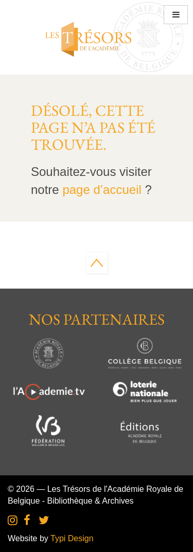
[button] (176, 14)
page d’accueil (101, 190)
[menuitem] (12, 520)
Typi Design (72, 538)
